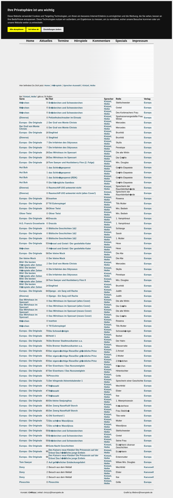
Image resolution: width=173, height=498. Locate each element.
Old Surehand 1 (56, 416)
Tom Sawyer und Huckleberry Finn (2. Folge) (71, 162)
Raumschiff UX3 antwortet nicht (65, 188)
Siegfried (53, 132)
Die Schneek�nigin (59, 331)
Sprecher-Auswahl (72, 85)
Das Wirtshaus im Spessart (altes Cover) (69, 301)
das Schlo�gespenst (59, 167)
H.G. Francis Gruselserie (32, 223)
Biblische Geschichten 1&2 (62, 228)
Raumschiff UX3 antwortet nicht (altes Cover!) (72, 193)
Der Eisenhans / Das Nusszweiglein (67, 366)
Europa (147, 103)
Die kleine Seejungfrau (60, 401)
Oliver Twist (55, 208)
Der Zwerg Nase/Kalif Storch (63, 406)
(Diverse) (24, 117)
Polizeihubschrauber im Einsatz (65, 117)
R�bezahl (54, 386)
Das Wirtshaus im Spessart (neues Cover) (70, 311)
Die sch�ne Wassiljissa (61, 421)
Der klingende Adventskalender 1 (66, 381)
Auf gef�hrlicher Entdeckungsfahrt (67, 462)
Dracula (52, 218)
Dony (22, 467)
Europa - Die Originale (30, 122)
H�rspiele (57, 85)
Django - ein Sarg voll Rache (63, 291)
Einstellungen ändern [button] (52, 29)
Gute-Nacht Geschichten (61, 446)
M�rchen (24, 103)
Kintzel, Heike (88, 85)
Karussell (149, 467)
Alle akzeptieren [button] (17, 29)
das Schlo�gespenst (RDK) (63, 177)
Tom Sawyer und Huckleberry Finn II (67, 280)
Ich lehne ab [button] (33, 29)
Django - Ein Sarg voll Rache (63, 296)
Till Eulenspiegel (57, 203)
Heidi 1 (52, 336)
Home (47, 85)
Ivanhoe (53, 198)
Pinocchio (54, 376)
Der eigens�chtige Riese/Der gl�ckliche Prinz (73, 351)
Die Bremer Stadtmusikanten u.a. (65, 341)
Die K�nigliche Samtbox (61, 182)
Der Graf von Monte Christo (63, 122)
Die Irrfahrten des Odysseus (63, 142)
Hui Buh (23, 167)
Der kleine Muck (57, 253)
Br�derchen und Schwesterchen (66, 103)
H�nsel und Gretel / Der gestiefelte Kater (70, 243)
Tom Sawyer (25, 462)
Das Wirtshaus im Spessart (62, 152)
